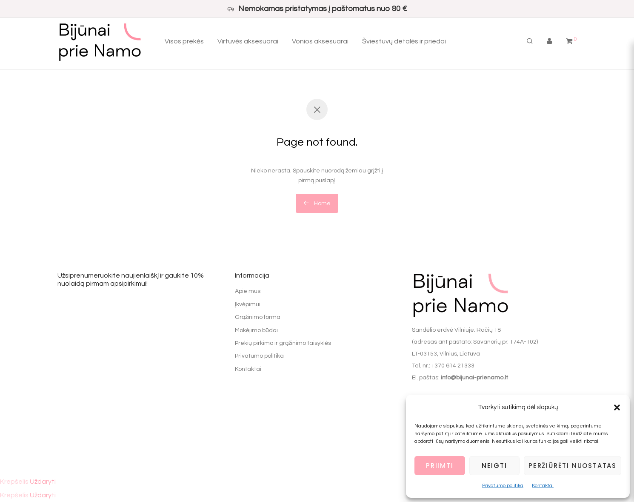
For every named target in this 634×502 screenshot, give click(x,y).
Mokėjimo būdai (256, 330)
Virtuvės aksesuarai (247, 42)
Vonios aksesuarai (320, 42)
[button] (617, 407)
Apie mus (247, 291)
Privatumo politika (502, 485)
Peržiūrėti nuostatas (572, 465)
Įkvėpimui (247, 304)
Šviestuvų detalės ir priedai (404, 42)
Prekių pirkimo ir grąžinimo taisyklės (283, 343)
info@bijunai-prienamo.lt (474, 378)
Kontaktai (543, 485)
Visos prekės (184, 42)
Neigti (494, 465)
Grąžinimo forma (257, 317)
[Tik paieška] (530, 42)
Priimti (440, 465)
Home (317, 203)
